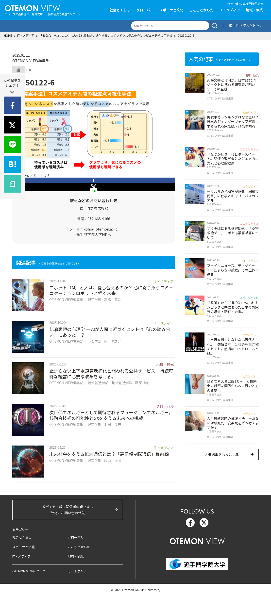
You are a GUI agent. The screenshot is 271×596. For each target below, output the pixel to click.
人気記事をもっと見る (221, 454)
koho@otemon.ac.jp (101, 229)
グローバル (144, 9)
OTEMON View (197, 540)
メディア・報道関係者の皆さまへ (67, 510)
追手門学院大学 (253, 3)
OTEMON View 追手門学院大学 (32, 7)
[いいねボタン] (18, 69)
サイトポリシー (79, 571)
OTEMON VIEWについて (29, 571)
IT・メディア (230, 9)
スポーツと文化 (171, 9)
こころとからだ (201, 9)
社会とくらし (120, 9)
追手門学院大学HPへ (245, 25)
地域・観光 (254, 9)
